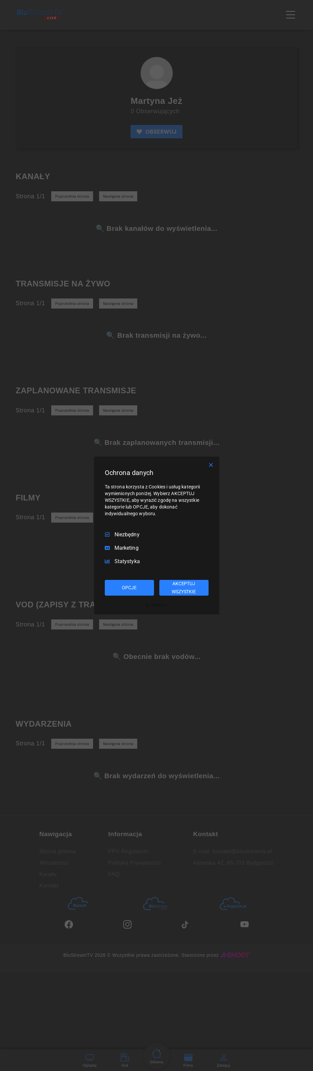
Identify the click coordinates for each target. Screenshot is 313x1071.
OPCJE (129, 587)
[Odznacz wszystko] (211, 465)
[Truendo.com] (156, 605)
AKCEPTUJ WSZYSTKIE (184, 587)
